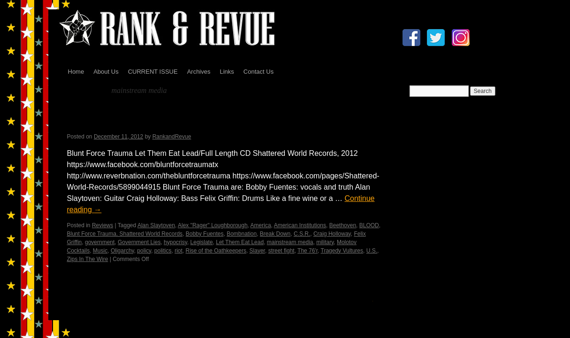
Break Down (275, 233)
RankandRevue (171, 136)
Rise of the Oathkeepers (216, 250)
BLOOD (369, 225)
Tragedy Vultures (342, 250)
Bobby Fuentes (205, 233)
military (325, 242)
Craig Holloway (332, 233)
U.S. (371, 250)
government (99, 242)
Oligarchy (122, 250)
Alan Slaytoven (156, 225)
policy (144, 250)
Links (227, 71)
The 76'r (307, 250)
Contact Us (258, 71)
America (261, 225)
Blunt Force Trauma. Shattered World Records (125, 233)
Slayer (257, 250)
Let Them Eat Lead (240, 242)
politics (163, 250)
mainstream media (290, 242)
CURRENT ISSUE (153, 71)
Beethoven (342, 225)
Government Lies (139, 242)
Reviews (102, 225)
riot (178, 250)
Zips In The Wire (87, 259)
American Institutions (300, 225)
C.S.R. (302, 233)
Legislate (201, 242)
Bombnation (242, 233)
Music (100, 250)
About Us (105, 71)
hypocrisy (175, 242)
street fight (281, 250)
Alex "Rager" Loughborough (213, 225)
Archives (199, 71)
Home (76, 71)
